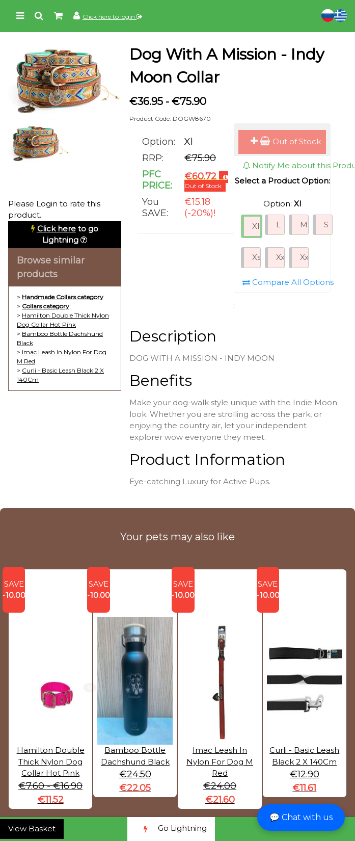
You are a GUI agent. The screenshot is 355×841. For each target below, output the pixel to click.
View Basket (32, 828)
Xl (255, 226)
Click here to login (112, 16)
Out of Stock (286, 141)
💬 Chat (301, 817)
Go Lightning (171, 829)
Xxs (280, 257)
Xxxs (304, 257)
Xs (256, 257)
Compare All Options (288, 282)
